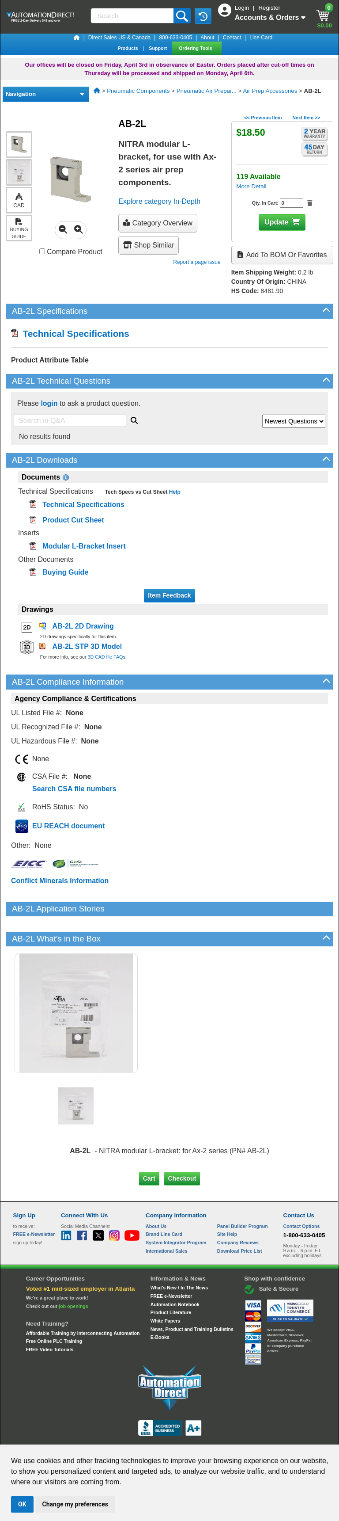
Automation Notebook (175, 1274)
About (207, 37)
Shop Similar (148, 245)
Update (276, 222)
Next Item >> (306, 117)
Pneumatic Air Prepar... (207, 91)
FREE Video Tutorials (49, 1319)
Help (173, 492)
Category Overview (157, 223)
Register (269, 7)
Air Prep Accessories (270, 91)
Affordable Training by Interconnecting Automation (83, 1303)
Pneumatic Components (138, 91)
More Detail (251, 186)
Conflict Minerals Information (60, 880)
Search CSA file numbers (74, 789)
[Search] (132, 15)
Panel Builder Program (242, 1195)
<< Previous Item (263, 117)
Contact (232, 37)
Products (128, 48)
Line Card (260, 37)
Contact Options (301, 1195)
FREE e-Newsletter (171, 1266)
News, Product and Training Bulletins (192, 1298)
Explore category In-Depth (159, 201)
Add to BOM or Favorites (282, 255)
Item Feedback (169, 595)
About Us (156, 1195)
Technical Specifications (70, 333)
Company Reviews (238, 1212)
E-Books (160, 1307)
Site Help (227, 1204)
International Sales (167, 1220)
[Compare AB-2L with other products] (42, 251)
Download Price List (239, 1220)
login (49, 403)
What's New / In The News (179, 1257)
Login (243, 7)
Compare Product (70, 251)
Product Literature (171, 1282)
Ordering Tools (196, 48)
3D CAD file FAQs (106, 656)
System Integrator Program (176, 1212)
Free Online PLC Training (54, 1311)
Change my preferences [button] (75, 1504)
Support (158, 48)
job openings (73, 1276)
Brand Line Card (164, 1204)
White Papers (166, 1290)
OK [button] (22, 1504)
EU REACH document (68, 826)
